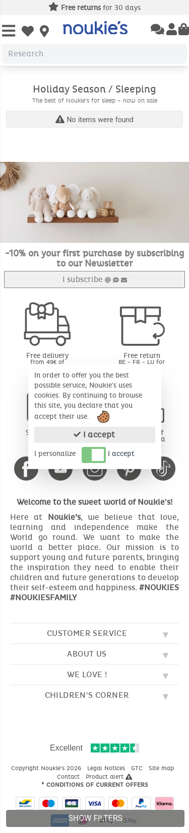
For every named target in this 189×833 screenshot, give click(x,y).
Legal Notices (107, 768)
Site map (162, 768)
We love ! (87, 674)
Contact (69, 776)
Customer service (87, 633)
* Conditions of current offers (94, 784)
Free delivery (47, 361)
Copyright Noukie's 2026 (47, 768)
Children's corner (87, 695)
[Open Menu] (8, 31)
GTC (138, 768)
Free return (142, 361)
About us (86, 654)
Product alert (109, 776)
